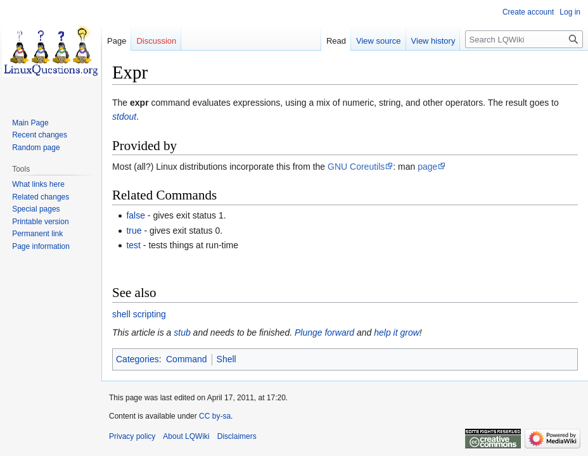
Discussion (156, 41)
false (135, 215)
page (427, 167)
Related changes (40, 197)
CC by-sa (215, 416)
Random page (36, 147)
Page (116, 41)
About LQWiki (186, 436)
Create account (528, 12)
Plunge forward (324, 332)
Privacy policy (132, 436)
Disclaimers (237, 436)
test (133, 245)
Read (336, 41)
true (133, 230)
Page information (41, 246)
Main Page (30, 122)
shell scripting (139, 314)
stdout (124, 116)
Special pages (36, 209)
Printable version (40, 221)
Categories (137, 359)
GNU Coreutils (356, 167)
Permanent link (37, 233)
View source (378, 41)
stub (182, 332)
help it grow (396, 332)
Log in (569, 12)
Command (186, 359)
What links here (38, 184)
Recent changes (39, 134)
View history (433, 41)
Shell (226, 359)
